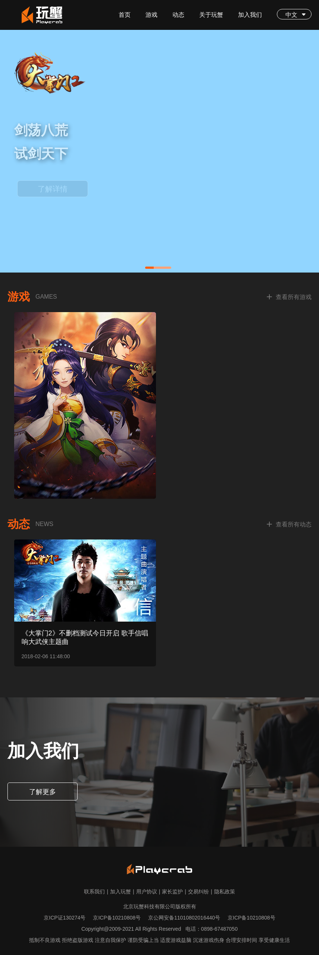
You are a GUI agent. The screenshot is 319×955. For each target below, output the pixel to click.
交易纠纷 (200, 892)
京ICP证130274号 (64, 918)
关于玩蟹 (211, 15)
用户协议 (148, 892)
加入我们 (250, 15)
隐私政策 (224, 892)
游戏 (151, 15)
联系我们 (96, 892)
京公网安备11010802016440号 (184, 918)
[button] (158, 268)
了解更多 (42, 792)
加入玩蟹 (122, 892)
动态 (178, 15)
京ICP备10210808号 (117, 918)
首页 (125, 15)
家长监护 (174, 892)
